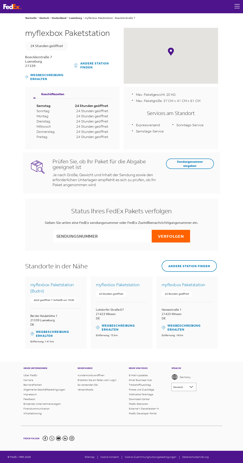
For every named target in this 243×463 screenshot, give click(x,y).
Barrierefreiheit (32, 384)
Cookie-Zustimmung (137, 456)
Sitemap (90, 456)
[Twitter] (51, 438)
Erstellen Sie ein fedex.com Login (97, 380)
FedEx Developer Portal (143, 413)
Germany (180, 377)
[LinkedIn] (65, 438)
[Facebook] (45, 438)
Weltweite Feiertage (141, 394)
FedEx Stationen (138, 403)
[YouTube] (58, 438)
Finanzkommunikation (36, 408)
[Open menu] (237, 6)
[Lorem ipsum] (183, 387)
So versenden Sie (88, 384)
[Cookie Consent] (109, 456)
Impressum (30, 394)
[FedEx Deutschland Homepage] (12, 6)
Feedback (29, 399)
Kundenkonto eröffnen (91, 375)
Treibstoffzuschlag (140, 384)
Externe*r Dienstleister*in (144, 408)
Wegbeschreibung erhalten (44, 77)
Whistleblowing (32, 413)
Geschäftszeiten (52, 94)
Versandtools (85, 389)
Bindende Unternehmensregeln (42, 403)
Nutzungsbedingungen (162, 456)
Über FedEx (30, 375)
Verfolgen (171, 236)
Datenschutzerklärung (195, 456)
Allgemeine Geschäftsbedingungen (44, 389)
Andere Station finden (91, 65)
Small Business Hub (140, 380)
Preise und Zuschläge (141, 389)
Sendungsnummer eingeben (190, 163)
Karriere (28, 380)
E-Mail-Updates (138, 375)
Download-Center (139, 399)
